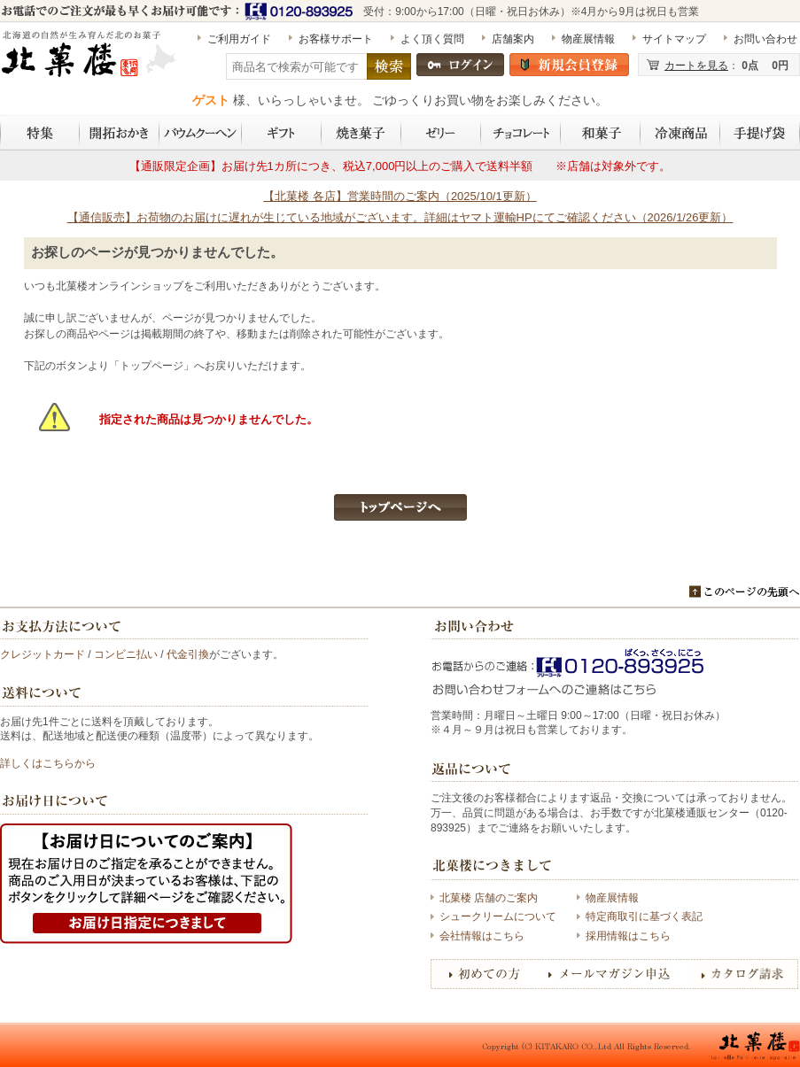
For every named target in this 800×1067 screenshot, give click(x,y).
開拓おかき (119, 133)
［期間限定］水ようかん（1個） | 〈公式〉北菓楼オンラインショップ (90, 61)
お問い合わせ (765, 39)
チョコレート (521, 133)
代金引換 (188, 654)
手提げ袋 (760, 133)
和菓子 (601, 133)
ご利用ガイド (239, 39)
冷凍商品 (680, 133)
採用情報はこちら (628, 936)
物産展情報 (588, 39)
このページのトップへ (744, 591)
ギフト (282, 133)
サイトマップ (674, 39)
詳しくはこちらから (48, 763)
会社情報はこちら (481, 936)
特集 (40, 133)
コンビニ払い (126, 654)
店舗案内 (513, 39)
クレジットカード (42, 654)
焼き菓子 (361, 133)
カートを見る (696, 65)
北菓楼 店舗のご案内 (488, 898)
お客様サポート (336, 39)
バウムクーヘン (200, 133)
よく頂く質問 (432, 39)
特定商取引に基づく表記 (644, 916)
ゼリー (441, 133)
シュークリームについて (497, 916)
